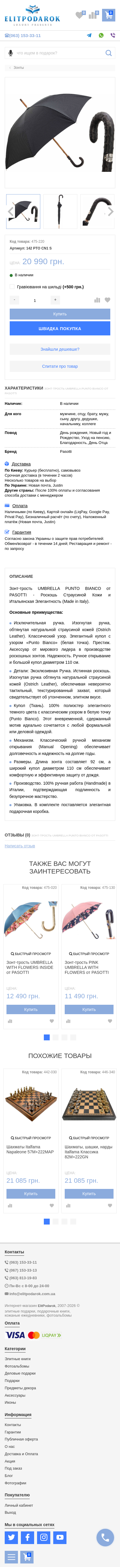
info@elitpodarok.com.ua (32, 1294)
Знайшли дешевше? (60, 349)
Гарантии (13, 1432)
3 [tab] (64, 1037)
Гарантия (18, 532)
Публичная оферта (21, 1439)
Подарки (12, 1381)
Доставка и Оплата (21, 1454)
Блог (9, 1476)
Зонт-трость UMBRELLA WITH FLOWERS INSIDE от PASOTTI (29, 967)
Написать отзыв (20, 846)
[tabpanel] (31, 956)
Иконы (10, 1402)
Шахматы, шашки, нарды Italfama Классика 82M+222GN (88, 1152)
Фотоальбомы (17, 1366)
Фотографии (15, 1483)
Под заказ (13, 1468)
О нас (10, 1447)
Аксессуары (15, 1395)
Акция (10, 1461)
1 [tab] (47, 1037)
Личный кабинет (19, 1505)
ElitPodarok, (47, 1306)
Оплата (16, 505)
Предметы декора (20, 1388)
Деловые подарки (20, 1373)
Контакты (13, 1425)
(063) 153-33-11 (23, 35)
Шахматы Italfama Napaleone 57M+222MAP (30, 1149)
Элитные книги (18, 1359)
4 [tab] (73, 1037)
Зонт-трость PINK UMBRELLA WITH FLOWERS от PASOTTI (87, 967)
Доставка (18, 464)
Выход (10, 1513)
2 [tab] (56, 1037)
